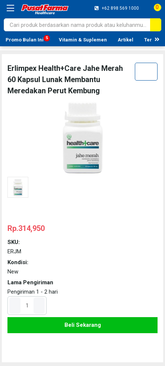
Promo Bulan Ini (25, 40)
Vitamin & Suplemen (83, 40)
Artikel (125, 40)
